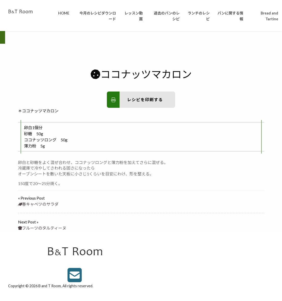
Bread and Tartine (269, 16)
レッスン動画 (133, 16)
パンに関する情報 (230, 16)
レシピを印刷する (135, 100)
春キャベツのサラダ (38, 204)
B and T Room (49, 286)
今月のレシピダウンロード (97, 16)
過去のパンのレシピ (166, 16)
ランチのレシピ (199, 16)
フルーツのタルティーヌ (42, 227)
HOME (63, 13)
